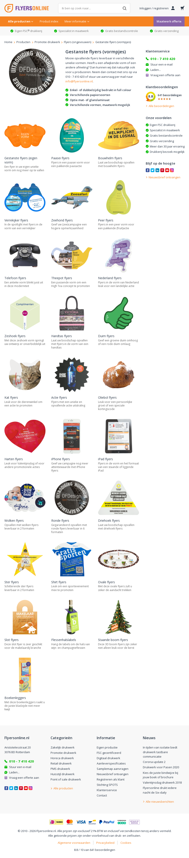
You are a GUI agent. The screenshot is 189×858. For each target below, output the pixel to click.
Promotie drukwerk (47, 42)
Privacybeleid (105, 843)
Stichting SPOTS (107, 785)
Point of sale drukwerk (66, 779)
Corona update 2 (154, 762)
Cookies (125, 843)
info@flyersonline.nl (79, 81)
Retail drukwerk (61, 763)
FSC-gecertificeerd (109, 753)
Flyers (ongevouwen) (77, 42)
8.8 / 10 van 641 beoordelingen (94, 850)
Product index (49, 21)
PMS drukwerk (60, 769)
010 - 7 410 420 (162, 58)
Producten (23, 42)
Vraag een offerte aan (165, 75)
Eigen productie (107, 747)
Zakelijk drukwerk (63, 747)
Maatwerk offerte (169, 21)
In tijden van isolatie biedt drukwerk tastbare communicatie (160, 752)
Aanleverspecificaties (111, 763)
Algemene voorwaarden (74, 843)
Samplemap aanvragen (112, 769)
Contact (102, 795)
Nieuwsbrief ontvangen (112, 774)
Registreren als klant (110, 779)
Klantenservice (107, 790)
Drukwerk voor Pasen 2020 (161, 767)
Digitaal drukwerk (108, 758)
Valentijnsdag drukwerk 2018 (162, 782)
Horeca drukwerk (62, 758)
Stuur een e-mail (161, 64)
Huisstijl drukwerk (63, 774)
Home (8, 42)
